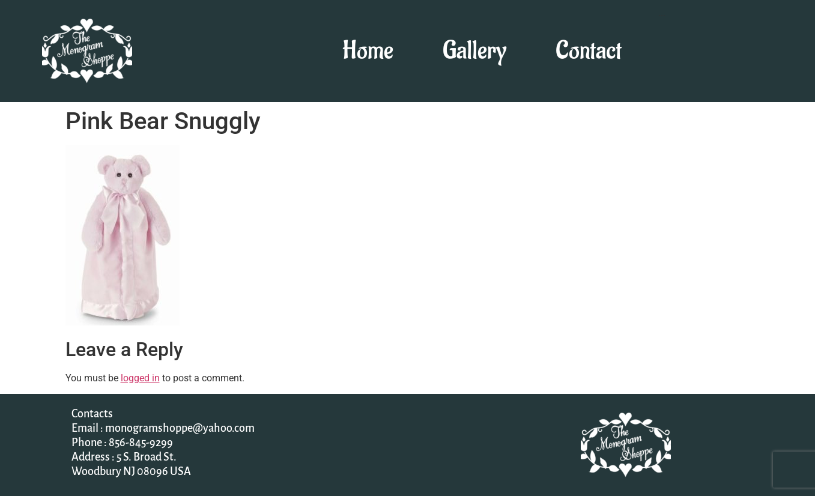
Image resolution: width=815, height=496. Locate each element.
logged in (140, 378)
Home (367, 51)
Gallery (474, 51)
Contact (589, 51)
